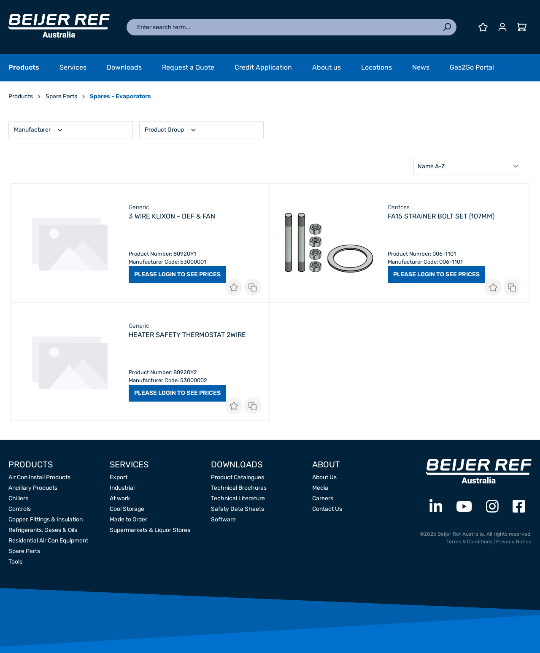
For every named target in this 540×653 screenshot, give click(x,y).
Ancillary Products (32, 487)
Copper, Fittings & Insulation (45, 519)
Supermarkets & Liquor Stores (150, 530)
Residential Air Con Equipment (48, 540)
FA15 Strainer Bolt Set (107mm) (441, 216)
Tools (15, 561)
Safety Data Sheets (237, 509)
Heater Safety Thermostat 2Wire (187, 335)
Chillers (18, 498)
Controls (19, 509)
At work (120, 498)
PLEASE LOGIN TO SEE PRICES (177, 274)
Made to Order (128, 519)
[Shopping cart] (522, 27)
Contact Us (327, 509)
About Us (324, 477)
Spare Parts (24, 551)
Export (118, 477)
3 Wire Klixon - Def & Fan (172, 216)
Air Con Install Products (39, 477)
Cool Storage (127, 509)
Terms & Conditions (469, 542)
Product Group (171, 128)
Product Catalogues (237, 477)
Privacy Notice (514, 542)
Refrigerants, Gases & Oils (42, 530)
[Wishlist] (483, 27)
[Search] (446, 27)
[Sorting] (468, 166)
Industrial (122, 487)
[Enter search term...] (282, 27)
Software (223, 519)
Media (320, 487)
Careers (322, 498)
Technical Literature (238, 498)
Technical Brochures (239, 487)
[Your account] (502, 27)
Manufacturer (39, 128)
